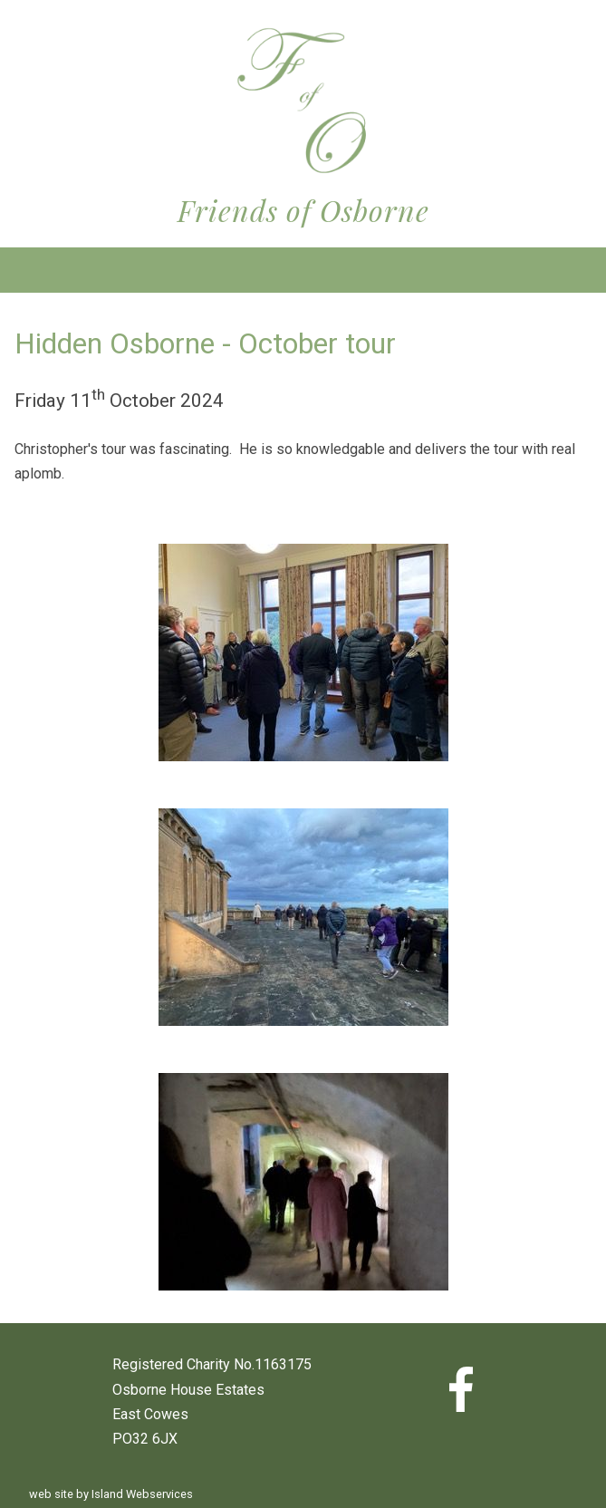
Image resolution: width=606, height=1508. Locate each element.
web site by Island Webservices (111, 1494)
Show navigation (303, 270)
